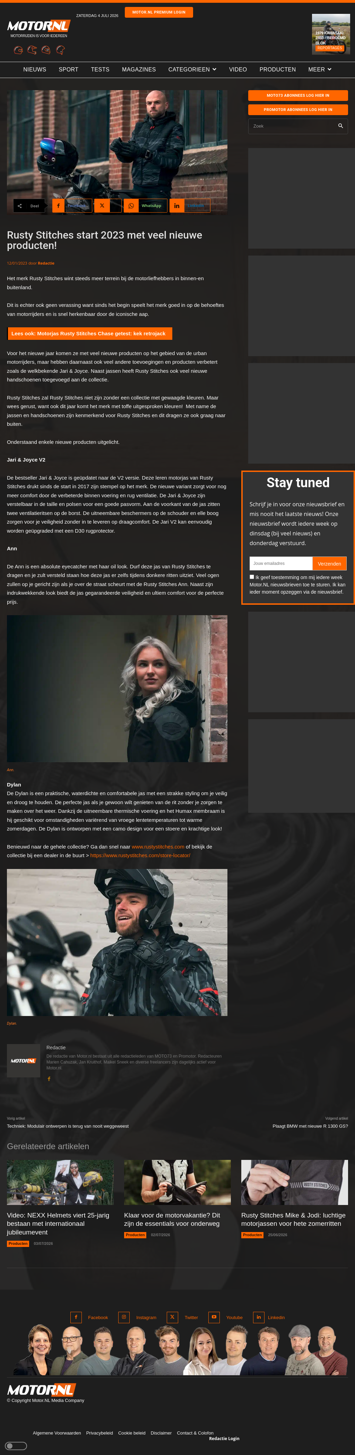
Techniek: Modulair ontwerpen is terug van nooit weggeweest (68, 1126)
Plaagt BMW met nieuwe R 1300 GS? (310, 1126)
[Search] (340, 126)
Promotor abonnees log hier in (298, 109)
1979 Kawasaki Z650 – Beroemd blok (330, 38)
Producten (18, 1242)
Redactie (46, 263)
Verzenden (329, 564)
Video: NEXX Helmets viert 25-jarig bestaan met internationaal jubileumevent (55, 1223)
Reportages (330, 48)
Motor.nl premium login (158, 12)
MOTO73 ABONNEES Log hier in (298, 95)
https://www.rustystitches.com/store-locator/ (140, 855)
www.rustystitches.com (158, 847)
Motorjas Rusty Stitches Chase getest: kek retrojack (101, 333)
